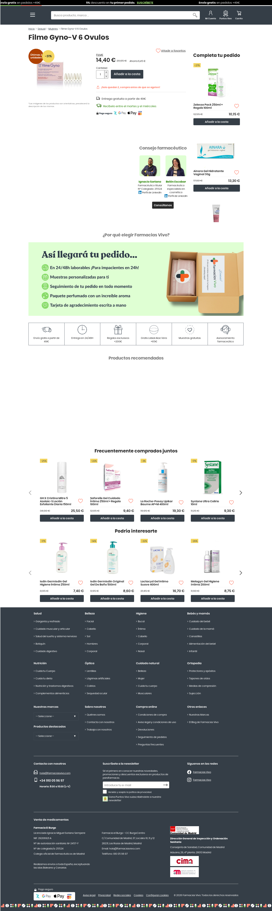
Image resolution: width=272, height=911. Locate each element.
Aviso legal (89, 895)
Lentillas (91, 671)
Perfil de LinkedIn (152, 192)
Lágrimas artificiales (98, 678)
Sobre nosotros (95, 706)
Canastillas (195, 636)
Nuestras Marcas (199, 715)
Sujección (195, 693)
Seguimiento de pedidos (152, 737)
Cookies (138, 895)
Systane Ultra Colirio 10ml (205, 503)
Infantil (193, 651)
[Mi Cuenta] (210, 15)
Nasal (141, 651)
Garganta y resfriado (48, 621)
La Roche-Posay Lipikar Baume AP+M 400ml (157, 503)
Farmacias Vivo (202, 772)
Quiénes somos (96, 715)
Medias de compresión (202, 686)
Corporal (92, 651)
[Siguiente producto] (241, 493)
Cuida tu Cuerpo (45, 671)
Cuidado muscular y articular (53, 629)
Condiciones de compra (152, 715)
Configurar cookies (157, 895)
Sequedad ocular (97, 693)
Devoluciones (146, 730)
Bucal (141, 621)
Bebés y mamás (198, 613)
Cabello (91, 629)
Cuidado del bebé (199, 621)
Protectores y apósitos (202, 671)
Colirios (91, 686)
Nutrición (40, 663)
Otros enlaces (197, 706)
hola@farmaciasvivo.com (55, 773)
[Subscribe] (166, 785)
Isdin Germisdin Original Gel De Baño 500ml (107, 583)
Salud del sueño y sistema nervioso (56, 636)
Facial (90, 621)
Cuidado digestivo (46, 651)
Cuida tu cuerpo (147, 686)
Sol (88, 636)
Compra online (146, 706)
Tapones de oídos (199, 678)
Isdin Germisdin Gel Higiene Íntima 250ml (54, 583)
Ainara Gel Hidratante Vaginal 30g (208, 173)
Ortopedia (194, 663)
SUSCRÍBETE (154, 2)
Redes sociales (122, 895)
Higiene (141, 613)
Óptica (89, 663)
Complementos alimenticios (52, 693)
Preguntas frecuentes (151, 744)
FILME (99, 55)
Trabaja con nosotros (99, 730)
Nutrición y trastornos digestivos (54, 686)
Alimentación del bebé (202, 644)
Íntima (141, 629)
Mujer (141, 678)
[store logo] (42, 15)
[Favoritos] (225, 15)
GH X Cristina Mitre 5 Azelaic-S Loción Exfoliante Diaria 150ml (55, 501)
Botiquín (40, 644)
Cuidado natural (147, 663)
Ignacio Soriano (150, 181)
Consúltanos (163, 205)
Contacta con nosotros (100, 722)
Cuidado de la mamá (201, 629)
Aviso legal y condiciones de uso (157, 722)
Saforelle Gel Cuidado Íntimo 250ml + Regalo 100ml (105, 501)
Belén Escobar (176, 181)
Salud (38, 613)
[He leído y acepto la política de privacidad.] (105, 792)
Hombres (92, 644)
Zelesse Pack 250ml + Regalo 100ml (208, 106)
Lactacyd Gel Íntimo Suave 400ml (154, 583)
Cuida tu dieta (44, 678)
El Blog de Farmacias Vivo (204, 722)
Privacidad (104, 895)
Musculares (145, 693)
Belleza (90, 613)
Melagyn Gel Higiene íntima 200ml (205, 583)
